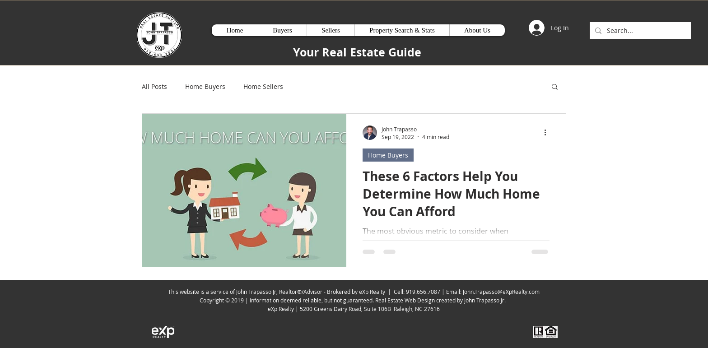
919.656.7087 (423, 291)
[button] (554, 87)
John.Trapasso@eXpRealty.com (501, 291)
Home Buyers (205, 86)
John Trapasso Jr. (486, 300)
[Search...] (639, 30)
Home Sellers (263, 86)
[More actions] (548, 132)
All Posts (154, 86)
